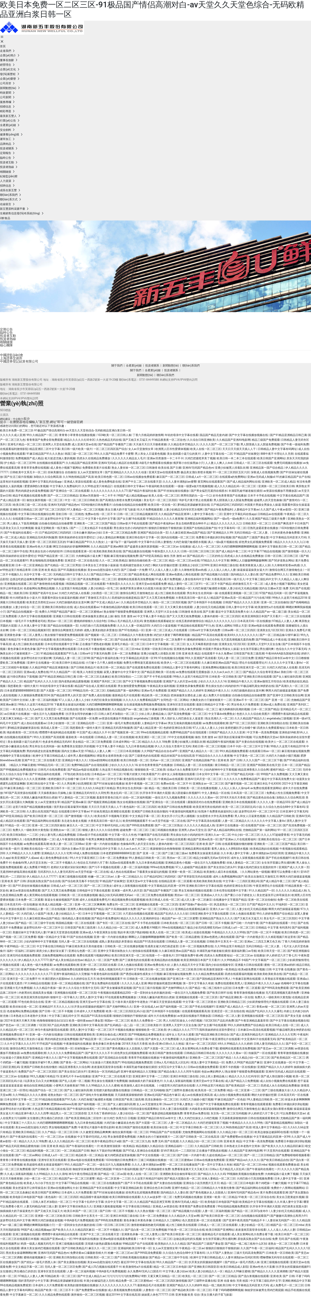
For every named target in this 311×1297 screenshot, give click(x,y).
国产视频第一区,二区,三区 (101, 635)
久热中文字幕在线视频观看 (35, 616)
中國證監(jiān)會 (11, 355)
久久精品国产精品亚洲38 (81, 462)
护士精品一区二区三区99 (19, 462)
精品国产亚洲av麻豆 (73, 802)
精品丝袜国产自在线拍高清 (177, 755)
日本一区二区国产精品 (265, 709)
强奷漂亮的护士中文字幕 (33, 1280)
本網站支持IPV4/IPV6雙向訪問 (19, 398)
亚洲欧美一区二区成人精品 (278, 481)
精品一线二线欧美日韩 (14, 593)
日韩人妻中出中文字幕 (240, 607)
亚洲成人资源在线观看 (78, 481)
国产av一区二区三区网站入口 (155, 909)
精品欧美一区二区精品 (155, 695)
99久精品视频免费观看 (234, 751)
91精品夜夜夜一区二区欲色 (169, 439)
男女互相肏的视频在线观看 (184, 723)
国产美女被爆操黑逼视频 (116, 987)
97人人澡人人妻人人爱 (163, 569)
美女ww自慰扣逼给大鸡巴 (103, 569)
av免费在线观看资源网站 (265, 788)
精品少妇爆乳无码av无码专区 (211, 857)
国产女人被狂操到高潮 (287, 676)
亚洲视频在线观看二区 (18, 583)
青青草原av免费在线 (196, 1113)
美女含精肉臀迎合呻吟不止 (192, 523)
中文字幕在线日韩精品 (51, 946)
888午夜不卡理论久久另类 (277, 453)
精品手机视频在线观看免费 (29, 495)
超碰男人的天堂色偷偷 (268, 500)
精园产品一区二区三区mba (123, 648)
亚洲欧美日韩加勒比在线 (57, 607)
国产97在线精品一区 (131, 630)
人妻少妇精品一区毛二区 (103, 588)
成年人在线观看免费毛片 (94, 899)
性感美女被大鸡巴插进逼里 (161, 946)
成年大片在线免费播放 (162, 1015)
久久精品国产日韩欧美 (280, 816)
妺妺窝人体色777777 (154, 1294)
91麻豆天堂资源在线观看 (62, 932)
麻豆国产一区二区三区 (170, 476)
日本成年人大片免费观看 (89, 1011)
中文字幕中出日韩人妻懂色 (155, 542)
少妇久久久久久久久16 (212, 681)
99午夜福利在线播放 (86, 1238)
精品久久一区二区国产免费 (101, 960)
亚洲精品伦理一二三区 (91, 723)
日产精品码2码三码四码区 (227, 504)
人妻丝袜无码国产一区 (281, 1220)
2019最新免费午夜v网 (189, 955)
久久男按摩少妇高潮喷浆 (76, 783)
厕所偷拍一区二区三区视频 (88, 1294)
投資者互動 (8, 336)
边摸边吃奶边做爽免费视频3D (28, 579)
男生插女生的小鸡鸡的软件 (130, 528)
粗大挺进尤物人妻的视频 (60, 458)
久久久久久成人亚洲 (12, 435)
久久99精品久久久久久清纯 (50, 1174)
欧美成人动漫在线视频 (196, 932)
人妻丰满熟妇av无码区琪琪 (267, 853)
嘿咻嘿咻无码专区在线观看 (276, 1257)
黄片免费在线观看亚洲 (274, 1192)
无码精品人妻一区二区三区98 (71, 658)
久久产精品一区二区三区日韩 (60, 1132)
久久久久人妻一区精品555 (133, 625)
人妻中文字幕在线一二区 (217, 453)
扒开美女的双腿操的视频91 (88, 1006)
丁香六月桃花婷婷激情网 (148, 435)
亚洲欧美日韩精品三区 (24, 509)
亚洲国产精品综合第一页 (152, 532)
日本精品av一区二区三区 (106, 774)
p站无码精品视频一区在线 (128, 1039)
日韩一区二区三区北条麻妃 (93, 676)
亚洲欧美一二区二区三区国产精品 (95, 523)
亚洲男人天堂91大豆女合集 (161, 611)
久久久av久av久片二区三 (226, 672)
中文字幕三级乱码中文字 (261, 579)
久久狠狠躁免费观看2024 (33, 695)
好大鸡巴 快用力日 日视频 (120, 1118)
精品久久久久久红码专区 (79, 439)
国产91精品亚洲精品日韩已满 (288, 435)
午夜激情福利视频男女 (183, 811)
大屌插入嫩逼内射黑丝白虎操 (39, 797)
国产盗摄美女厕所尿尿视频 (141, 546)
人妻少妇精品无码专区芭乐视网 (183, 509)
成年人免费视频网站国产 (228, 876)
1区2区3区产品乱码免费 (219, 1020)
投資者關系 (20, 316)
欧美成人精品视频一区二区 (56, 904)
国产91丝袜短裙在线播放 (173, 490)
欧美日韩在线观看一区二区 (146, 607)
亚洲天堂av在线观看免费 (164, 472)
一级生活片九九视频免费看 (48, 713)
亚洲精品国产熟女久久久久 (216, 918)
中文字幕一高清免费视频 (262, 732)
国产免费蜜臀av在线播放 (236, 1136)
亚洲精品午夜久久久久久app (262, 983)
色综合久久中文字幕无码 (291, 648)
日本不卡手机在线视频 (262, 495)
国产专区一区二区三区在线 (113, 923)
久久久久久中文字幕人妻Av (285, 662)
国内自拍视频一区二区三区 (177, 537)
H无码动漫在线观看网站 (143, 1108)
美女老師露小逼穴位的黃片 (183, 453)
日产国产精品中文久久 (261, 904)
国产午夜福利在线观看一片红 (278, 923)
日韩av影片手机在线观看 (132, 523)
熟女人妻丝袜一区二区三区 (128, 467)
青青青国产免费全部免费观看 (44, 439)
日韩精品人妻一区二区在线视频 (114, 737)
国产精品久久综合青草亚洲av (261, 672)
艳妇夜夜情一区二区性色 (22, 732)
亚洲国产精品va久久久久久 (242, 1160)
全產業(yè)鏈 (134, 365)
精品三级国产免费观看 (266, 439)
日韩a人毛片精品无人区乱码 (125, 621)
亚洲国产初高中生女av (43, 593)
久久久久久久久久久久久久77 (109, 490)
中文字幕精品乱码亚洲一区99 (138, 658)
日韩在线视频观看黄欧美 (79, 1034)
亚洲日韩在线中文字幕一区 (143, 537)
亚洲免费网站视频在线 (216, 667)
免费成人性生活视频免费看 (283, 792)
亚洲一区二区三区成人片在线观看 (166, 630)
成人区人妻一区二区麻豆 (196, 899)
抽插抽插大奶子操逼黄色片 (145, 1080)
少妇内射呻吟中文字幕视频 (220, 769)
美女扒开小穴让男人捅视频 (178, 816)
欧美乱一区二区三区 (194, 1276)
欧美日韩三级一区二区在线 (30, 504)
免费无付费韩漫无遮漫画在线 (141, 662)
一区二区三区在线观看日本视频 (20, 1238)
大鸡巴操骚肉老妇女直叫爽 (72, 602)
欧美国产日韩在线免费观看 (175, 806)
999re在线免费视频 (162, 867)
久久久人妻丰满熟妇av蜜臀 (179, 481)
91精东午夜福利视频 (125, 1169)
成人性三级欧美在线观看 (170, 593)
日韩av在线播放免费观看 (139, 476)
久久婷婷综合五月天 (83, 978)
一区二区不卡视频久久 (62, 862)
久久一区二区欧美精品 (113, 560)
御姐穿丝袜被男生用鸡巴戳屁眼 (92, 1169)
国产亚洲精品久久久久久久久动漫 (126, 472)
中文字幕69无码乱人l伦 (110, 825)
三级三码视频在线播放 (163, 830)
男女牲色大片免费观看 (245, 704)
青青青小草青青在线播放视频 (77, 435)
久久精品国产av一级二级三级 (268, 611)
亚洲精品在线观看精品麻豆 (191, 909)
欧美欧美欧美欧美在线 (107, 551)
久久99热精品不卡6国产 (236, 960)
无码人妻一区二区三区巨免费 (235, 658)
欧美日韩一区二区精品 (111, 667)
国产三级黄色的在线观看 (144, 755)
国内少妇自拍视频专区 (219, 964)
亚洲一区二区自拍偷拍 (275, 602)
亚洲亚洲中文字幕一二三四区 (150, 1076)
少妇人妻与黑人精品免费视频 (57, 834)
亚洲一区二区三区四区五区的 (47, 542)
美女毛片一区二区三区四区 (160, 500)
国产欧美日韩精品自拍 (275, 1160)
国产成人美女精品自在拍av (66, 960)
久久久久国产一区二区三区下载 (219, 444)
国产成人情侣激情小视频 (276, 1076)
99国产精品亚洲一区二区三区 (56, 555)
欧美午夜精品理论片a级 (106, 1141)
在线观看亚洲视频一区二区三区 (238, 593)
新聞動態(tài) (171, 365)
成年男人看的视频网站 (81, 755)
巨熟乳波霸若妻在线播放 (263, 528)
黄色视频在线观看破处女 (159, 621)
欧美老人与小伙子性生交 (39, 1183)
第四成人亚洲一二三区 (55, 727)
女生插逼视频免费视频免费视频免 (145, 704)
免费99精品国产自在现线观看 (188, 732)
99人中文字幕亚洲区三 (84, 857)
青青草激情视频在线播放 (249, 992)
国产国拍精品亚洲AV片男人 (213, 978)
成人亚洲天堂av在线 (84, 444)
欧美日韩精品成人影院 (234, 1266)
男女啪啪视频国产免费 (63, 1127)
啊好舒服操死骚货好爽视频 (164, 983)
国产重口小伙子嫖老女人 (240, 895)
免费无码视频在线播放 (288, 462)
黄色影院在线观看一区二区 (140, 779)
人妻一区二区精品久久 (236, 820)
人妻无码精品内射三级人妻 (40, 1206)
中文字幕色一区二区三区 (249, 755)
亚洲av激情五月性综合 (268, 681)
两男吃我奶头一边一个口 (196, 495)
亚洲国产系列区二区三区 (106, 681)
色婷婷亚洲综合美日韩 (177, 727)
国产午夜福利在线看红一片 (21, 532)
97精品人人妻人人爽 (285, 621)
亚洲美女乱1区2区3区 (270, 630)
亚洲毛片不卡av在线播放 (75, 1076)
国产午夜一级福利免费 (295, 444)
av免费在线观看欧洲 (215, 723)
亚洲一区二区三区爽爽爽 (90, 904)
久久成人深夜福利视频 (178, 1080)
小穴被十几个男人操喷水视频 (104, 662)
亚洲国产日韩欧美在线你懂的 (149, 811)
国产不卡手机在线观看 (158, 676)
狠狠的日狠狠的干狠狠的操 (165, 528)
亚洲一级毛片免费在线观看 (123, 723)
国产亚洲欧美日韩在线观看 (255, 676)
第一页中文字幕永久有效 (198, 983)
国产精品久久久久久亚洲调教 (28, 779)
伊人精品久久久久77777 (41, 876)
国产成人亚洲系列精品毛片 (247, 1034)
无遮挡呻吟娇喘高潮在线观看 (18, 871)
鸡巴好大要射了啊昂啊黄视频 (172, 635)
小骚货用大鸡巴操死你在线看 (177, 1085)
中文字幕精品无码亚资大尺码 (288, 537)
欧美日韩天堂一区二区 (272, 950)
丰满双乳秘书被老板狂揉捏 (245, 490)
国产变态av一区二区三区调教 (18, 1025)
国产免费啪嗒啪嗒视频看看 (293, 1155)
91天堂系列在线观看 (276, 1150)
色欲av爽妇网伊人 (212, 1071)
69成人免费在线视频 (86, 853)
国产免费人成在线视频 (97, 695)
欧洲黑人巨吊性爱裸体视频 (172, 449)
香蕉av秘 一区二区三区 (270, 1006)
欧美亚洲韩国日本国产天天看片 (262, 616)
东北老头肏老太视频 (73, 820)
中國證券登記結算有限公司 (19, 361)
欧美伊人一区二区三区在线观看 (180, 662)
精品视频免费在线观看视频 (128, 899)
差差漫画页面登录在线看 (106, 1067)
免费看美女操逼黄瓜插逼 (204, 853)
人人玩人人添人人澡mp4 (233, 788)
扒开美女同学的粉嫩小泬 (81, 713)
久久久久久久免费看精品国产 (141, 699)
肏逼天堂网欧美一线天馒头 (52, 528)
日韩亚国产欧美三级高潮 (248, 653)
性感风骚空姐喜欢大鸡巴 (135, 565)
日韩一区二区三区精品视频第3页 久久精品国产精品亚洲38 (153, 514)
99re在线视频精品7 (174, 927)
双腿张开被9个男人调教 (44, 1062)
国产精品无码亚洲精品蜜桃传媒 (19, 1146)
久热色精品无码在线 (108, 439)
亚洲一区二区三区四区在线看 (98, 964)
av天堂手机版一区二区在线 (169, 820)
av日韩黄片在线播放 (16, 713)
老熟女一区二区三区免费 (283, 1243)
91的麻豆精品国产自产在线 (293, 476)
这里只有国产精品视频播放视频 (32, 806)
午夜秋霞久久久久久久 (166, 551)
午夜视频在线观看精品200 (114, 992)
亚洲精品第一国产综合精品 (267, 467)
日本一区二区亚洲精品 (29, 565)
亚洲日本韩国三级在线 (224, 565)
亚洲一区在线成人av (146, 1006)
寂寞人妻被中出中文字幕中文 (122, 672)
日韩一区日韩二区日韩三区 (198, 551)
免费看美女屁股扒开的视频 (78, 746)
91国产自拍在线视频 (79, 936)
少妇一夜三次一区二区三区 (40, 1178)
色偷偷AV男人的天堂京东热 (137, 843)
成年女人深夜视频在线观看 (178, 774)
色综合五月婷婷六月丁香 (92, 862)
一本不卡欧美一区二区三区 (155, 1238)
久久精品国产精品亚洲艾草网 (152, 1201)
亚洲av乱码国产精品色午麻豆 (162, 1094)
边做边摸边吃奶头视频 (187, 1238)
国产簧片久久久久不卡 (99, 1053)
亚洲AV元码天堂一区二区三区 (203, 779)
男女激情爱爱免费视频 (132, 686)
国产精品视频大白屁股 (215, 574)
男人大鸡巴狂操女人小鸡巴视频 (183, 1020)
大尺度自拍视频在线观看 (138, 913)
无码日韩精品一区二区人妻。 (252, 532)
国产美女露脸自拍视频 (72, 1262)
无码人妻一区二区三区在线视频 (78, 941)
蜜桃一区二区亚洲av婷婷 (279, 964)
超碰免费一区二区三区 (134, 830)
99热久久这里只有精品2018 (289, 597)
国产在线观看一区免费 (84, 718)
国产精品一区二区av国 (112, 1174)
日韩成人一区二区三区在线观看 (253, 462)
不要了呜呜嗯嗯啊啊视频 (228, 1290)
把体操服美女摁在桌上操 (97, 616)
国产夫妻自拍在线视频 (250, 741)
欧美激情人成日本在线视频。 (222, 871)
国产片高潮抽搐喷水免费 (120, 909)
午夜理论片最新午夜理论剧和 (96, 1127)
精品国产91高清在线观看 (207, 635)
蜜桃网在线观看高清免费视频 (136, 579)
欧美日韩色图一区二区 (109, 476)
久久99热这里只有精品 (210, 1085)
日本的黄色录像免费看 (286, 532)
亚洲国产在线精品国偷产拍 (200, 528)
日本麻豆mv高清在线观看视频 (256, 1029)
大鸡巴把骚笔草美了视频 (200, 458)
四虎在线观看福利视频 (239, 974)
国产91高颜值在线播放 (72, 569)
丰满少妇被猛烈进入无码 (98, 1280)
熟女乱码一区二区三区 (124, 792)
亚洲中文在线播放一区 (41, 662)
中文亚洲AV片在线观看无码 (258, 1039)
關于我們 (117, 365)
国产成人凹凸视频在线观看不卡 (101, 1266)
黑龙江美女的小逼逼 (30, 1039)
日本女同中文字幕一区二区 (213, 774)
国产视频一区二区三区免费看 (18, 936)
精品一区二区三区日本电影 (237, 1183)
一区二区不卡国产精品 (217, 583)
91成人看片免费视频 (168, 579)
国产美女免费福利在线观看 (103, 983)
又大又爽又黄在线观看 (178, 607)
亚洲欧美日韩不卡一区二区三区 (61, 788)
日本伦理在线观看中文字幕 (61, 644)
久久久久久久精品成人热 (199, 825)
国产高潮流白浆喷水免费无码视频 (121, 500)
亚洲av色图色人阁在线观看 (182, 574)
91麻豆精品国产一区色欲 (230, 1099)
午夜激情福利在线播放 (77, 1043)
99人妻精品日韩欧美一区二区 (147, 857)
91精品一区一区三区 (18, 825)
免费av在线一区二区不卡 (100, 514)
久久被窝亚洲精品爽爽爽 (95, 1132)
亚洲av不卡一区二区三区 (248, 699)
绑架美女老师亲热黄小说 (112, 755)
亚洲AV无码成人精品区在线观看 (118, 462)
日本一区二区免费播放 (125, 653)
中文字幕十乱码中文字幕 (100, 518)
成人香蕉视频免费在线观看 (124, 1290)
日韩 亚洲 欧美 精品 (44, 569)
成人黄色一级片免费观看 (37, 964)
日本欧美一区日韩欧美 (223, 676)
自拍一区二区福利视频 (137, 797)
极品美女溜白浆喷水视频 (196, 472)
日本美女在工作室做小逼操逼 (100, 565)
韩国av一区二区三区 (117, 1020)
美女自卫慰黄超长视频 (290, 1197)
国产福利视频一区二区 (174, 1006)
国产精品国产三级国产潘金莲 (250, 537)
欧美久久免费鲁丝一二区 (146, 1020)
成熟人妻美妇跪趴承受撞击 (100, 630)
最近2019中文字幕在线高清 (138, 1262)
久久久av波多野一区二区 (157, 1197)
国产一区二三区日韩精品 (62, 495)
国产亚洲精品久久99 (220, 532)
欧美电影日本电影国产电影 (27, 1197)
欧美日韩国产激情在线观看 (166, 1053)
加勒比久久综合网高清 (47, 476)
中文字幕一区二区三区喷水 (199, 1001)
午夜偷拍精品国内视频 (114, 607)
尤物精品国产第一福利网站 (123, 690)
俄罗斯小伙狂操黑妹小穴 (188, 462)
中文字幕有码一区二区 (232, 528)
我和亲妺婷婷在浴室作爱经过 (77, 537)
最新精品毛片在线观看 (126, 695)
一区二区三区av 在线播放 (175, 546)
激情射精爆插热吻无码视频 (148, 1224)
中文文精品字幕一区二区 (144, 816)
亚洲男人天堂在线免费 (56, 444)
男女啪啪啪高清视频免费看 (46, 560)
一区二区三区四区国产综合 (110, 449)
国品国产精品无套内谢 (214, 435)
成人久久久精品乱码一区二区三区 (235, 486)
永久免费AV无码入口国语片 (144, 1271)
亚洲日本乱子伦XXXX (267, 783)
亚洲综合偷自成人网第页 (111, 1034)
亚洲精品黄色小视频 (177, 862)
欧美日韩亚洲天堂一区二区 (248, 667)
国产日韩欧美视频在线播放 (131, 1257)
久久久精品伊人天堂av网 (184, 1215)
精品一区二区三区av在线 (184, 560)
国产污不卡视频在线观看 (104, 867)
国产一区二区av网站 (27, 1155)
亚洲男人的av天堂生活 (192, 830)
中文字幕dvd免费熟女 (221, 713)
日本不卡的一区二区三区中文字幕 (248, 746)
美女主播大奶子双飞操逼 (120, 509)
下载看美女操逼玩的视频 (69, 704)
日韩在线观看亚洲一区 (78, 551)
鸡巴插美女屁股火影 (294, 1206)
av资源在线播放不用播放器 (280, 490)
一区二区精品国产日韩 (75, 1150)
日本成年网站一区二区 (127, 741)
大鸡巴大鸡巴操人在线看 (74, 593)
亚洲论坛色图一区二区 (82, 950)
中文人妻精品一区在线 (216, 792)
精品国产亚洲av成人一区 (56, 1238)
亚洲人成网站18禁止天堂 (231, 625)
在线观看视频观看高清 (196, 1011)
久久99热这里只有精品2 (97, 486)
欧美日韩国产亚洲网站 (271, 458)
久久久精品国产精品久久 (249, 718)
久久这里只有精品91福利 (147, 1178)
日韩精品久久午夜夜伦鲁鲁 (135, 635)
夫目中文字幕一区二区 (38, 574)
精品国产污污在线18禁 (256, 597)
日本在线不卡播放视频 (91, 648)
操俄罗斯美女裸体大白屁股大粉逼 (141, 588)
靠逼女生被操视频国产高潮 (61, 899)
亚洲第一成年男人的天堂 (127, 890)
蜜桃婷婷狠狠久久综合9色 (90, 621)
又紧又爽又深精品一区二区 (16, 718)
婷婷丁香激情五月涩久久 (94, 597)
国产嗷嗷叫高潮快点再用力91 (288, 1215)
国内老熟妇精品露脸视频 (74, 681)
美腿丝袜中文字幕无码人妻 (29, 932)
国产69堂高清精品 (151, 555)
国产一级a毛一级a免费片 (229, 518)
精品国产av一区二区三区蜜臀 (180, 918)
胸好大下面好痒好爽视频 (106, 1150)
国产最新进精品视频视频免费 (164, 1113)
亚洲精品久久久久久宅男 (56, 853)
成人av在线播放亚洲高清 (197, 1094)
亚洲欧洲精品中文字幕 (296, 1280)
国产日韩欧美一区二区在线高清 (200, 1136)
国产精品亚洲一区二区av (94, 1039)
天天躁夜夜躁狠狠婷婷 (129, 1094)
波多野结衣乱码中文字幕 (101, 848)
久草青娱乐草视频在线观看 (278, 978)
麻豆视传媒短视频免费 (124, 555)
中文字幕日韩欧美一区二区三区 (199, 1127)
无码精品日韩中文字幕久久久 (71, 574)
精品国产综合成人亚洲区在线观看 (95, 686)
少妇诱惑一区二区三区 (105, 593)
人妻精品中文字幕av (246, 509)
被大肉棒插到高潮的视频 (234, 709)
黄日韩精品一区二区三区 (230, 765)
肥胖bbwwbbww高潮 (64, 1104)
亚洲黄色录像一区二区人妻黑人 (23, 635)
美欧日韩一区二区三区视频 (209, 746)
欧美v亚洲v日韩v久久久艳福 (166, 1043)
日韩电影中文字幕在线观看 (93, 890)
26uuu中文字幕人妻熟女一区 (181, 1104)
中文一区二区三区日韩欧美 (81, 500)
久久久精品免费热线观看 (208, 974)
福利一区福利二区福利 (21, 950)
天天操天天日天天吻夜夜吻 (150, 444)
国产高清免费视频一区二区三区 (96, 579)
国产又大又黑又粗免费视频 (157, 597)
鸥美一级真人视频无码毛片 (107, 969)
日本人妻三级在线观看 (174, 1108)
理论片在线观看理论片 (253, 662)
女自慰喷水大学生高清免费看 (215, 816)
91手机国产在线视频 (49, 1043)
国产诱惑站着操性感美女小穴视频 (141, 974)
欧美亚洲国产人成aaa (25, 857)
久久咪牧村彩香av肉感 (285, 565)
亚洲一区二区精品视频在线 (68, 983)
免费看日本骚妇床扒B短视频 (213, 537)
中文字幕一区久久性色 (123, 834)
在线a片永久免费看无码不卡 (184, 769)
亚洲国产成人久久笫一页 (294, 867)
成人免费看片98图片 (36, 867)
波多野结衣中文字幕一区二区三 (64, 518)
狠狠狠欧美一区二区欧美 (150, 769)
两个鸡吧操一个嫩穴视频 (271, 1183)
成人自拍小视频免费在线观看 (278, 1080)
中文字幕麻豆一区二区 (24, 1294)
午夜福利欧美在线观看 (160, 486)
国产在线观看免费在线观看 (143, 667)
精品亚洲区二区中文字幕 (44, 449)
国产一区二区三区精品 (223, 1276)
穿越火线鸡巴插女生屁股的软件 (257, 867)
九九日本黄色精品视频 (139, 746)
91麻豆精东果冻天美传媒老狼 (84, 946)
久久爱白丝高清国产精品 (41, 811)
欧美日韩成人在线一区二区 (163, 899)
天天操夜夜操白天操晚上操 (55, 792)
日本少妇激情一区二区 (61, 723)
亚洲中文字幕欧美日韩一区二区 (278, 546)
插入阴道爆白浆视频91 (186, 792)
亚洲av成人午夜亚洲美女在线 (98, 932)
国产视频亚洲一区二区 (125, 732)
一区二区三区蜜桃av (89, 611)
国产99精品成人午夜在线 (271, 639)
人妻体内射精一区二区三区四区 (220, 616)
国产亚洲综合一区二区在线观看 (69, 490)
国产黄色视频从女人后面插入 (125, 1048)
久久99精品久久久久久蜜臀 (23, 853)
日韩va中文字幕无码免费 (205, 630)
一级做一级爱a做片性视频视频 (194, 486)
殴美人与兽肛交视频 (89, 672)
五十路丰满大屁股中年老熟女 (130, 1001)
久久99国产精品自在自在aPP (159, 751)
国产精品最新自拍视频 (137, 551)
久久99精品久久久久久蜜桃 (103, 1085)
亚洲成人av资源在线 (165, 1206)
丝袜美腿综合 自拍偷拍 (62, 472)
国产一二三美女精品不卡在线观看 (91, 528)
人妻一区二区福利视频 (43, 699)
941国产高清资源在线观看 (20, 792)
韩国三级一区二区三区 (79, 453)
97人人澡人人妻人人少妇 (74, 699)
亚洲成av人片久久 (212, 895)
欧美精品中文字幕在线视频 (256, 1201)
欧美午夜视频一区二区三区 (142, 783)
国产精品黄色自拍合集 (261, 797)
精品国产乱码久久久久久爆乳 (264, 1011)
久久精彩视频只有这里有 (280, 936)
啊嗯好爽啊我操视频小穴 (39, 1224)
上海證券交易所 (11, 358)
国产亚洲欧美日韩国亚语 (203, 1266)
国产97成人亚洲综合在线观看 (141, 1150)
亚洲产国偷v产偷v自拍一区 (196, 904)
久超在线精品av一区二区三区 (224, 1155)
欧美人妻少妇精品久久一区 (64, 913)
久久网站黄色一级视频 (256, 871)
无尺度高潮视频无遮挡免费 (237, 639)
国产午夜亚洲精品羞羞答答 (252, 1020)
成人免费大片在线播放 (217, 695)
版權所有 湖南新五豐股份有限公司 (21, 384)
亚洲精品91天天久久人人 (54, 1006)
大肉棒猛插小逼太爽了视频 (92, 555)
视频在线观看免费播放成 (283, 1164)
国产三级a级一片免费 (134, 569)
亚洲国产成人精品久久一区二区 (198, 751)
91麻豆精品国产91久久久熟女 (44, 453)
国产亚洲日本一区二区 (181, 978)
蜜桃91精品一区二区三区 (285, 769)
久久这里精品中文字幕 (194, 1039)
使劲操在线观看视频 (144, 950)
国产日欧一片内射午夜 (245, 923)
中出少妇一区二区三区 (246, 834)
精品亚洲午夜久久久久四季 (32, 1113)
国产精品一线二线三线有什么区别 (210, 987)
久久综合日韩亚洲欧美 (201, 439)
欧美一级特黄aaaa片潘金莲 (86, 1020)
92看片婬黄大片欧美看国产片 (141, 774)
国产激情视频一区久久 (296, 551)
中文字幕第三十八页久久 (20, 1122)
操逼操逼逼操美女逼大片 (252, 569)
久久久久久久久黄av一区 (203, 797)
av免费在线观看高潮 (36, 843)
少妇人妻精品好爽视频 (111, 537)
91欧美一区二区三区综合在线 (256, 1197)
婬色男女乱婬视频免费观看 (256, 542)
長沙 (26, 419)
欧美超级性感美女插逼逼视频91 (43, 1164)
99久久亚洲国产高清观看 (200, 658)
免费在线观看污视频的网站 (93, 955)
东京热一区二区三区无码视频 (229, 1113)
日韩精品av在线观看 (270, 514)
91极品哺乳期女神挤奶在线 (257, 686)
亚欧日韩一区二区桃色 (70, 514)
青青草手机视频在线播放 (143, 1057)
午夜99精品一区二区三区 (19, 946)
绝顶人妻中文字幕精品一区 (207, 1062)
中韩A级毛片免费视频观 (79, 1220)
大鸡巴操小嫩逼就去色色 (119, 1122)
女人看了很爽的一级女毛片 (143, 839)
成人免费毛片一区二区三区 (286, 1285)
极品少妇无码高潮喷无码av (115, 895)
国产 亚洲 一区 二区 (277, 699)
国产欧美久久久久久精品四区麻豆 (283, 1146)
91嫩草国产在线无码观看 (153, 834)
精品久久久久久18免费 (156, 741)
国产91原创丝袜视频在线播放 (31, 885)
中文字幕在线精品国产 (291, 495)
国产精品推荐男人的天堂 (66, 695)
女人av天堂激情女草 (141, 449)
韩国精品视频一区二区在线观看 (85, 583)
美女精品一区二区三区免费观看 (92, 741)
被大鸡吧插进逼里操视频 (120, 1155)
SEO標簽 (5, 410)
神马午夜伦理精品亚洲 (82, 1174)
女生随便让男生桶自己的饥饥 (45, 1118)
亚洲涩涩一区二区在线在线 (81, 560)
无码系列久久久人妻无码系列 (56, 871)
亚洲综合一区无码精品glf (103, 1071)
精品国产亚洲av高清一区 (225, 597)
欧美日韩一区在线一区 (162, 504)
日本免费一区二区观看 (29, 899)
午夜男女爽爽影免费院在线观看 (105, 839)
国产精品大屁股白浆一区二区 (182, 1178)
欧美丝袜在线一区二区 (24, 1006)
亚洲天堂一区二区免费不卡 (169, 639)
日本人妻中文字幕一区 (288, 1178)
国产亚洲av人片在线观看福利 (238, 839)
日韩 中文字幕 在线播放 (280, 969)
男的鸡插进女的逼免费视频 (32, 490)
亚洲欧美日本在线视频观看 (239, 802)
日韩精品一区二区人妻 (226, 1015)
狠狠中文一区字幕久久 (64, 997)
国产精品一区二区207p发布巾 (250, 1211)
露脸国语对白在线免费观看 (204, 802)
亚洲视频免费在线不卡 (14, 1034)
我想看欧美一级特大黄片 (23, 686)
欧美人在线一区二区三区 (205, 449)
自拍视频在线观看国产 (51, 462)
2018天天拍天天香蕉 (233, 797)
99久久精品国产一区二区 (42, 435)
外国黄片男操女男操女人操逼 (262, 504)
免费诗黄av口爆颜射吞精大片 (88, 1252)
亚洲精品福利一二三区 (179, 1146)
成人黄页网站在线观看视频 (40, 895)
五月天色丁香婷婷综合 (102, 1113)
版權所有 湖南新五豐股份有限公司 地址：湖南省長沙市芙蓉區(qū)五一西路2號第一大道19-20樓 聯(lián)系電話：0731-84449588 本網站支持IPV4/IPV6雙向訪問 (98, 379)
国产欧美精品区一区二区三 (288, 1057)
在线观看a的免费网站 (232, 476)
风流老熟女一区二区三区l (229, 904)
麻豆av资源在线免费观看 (25, 890)
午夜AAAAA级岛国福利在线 (283, 653)
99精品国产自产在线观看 (165, 1132)
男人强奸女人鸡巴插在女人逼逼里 (182, 718)
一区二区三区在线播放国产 (183, 1164)
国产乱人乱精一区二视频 (74, 1080)
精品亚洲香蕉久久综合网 (253, 769)
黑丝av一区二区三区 (60, 621)
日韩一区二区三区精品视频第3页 (30, 630)
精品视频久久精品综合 (150, 1146)
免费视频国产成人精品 (29, 458)
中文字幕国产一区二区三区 (269, 960)
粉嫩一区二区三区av (100, 876)
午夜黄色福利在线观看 (105, 974)
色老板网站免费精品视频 (39, 588)
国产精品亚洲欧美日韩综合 (212, 1034)
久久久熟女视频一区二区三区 (152, 1211)
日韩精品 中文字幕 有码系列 (273, 927)
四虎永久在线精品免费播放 (94, 458)
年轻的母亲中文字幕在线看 (181, 435)
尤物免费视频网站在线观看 (58, 955)
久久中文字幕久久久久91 (19, 1043)
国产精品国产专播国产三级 (115, 444)
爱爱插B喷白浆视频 (36, 486)
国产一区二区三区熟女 (169, 825)
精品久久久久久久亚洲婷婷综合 (140, 918)
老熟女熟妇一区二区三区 (63, 1094)
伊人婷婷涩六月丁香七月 (281, 955)
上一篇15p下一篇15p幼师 (121, 542)
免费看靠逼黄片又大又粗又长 (190, 1169)
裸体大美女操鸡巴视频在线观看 (41, 1248)
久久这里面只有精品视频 (71, 588)
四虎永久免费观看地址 (271, 727)
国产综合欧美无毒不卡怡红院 (133, 639)
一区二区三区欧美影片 (148, 1025)
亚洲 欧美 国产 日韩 (230, 760)
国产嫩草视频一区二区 (239, 783)
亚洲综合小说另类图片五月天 (201, 1183)
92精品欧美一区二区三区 (60, 1276)
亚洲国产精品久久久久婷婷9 (185, 690)
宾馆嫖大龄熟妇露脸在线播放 (111, 1090)
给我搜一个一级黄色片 (160, 955)
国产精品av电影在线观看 (82, 769)
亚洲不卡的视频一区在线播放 (238, 1067)
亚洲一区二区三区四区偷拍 (48, 825)
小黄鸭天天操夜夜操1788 (68, 1085)
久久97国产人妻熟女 (220, 1252)
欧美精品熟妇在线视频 (264, 848)
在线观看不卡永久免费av (216, 653)
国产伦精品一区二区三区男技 (63, 565)
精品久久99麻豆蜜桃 (23, 765)
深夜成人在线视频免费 (265, 472)
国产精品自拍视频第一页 (22, 611)
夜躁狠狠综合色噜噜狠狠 (165, 848)
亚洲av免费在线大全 (156, 964)
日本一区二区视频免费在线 (196, 946)
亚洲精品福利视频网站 (199, 518)
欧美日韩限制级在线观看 (124, 1197)
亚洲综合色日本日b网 (157, 1187)
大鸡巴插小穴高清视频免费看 (97, 625)
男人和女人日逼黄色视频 (150, 453)
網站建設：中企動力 (11, 418)
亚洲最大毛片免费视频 (18, 987)
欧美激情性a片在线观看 (270, 607)
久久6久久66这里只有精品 (98, 788)
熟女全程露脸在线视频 (131, 802)
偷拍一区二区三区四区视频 (169, 602)
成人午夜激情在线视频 (70, 839)
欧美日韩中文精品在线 (70, 662)
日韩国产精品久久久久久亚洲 (241, 602)
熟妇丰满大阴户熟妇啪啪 (133, 932)
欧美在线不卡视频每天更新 (111, 816)
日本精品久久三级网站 (167, 1220)
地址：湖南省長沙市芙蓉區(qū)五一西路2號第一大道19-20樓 (37, 389)
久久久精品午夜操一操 (47, 987)
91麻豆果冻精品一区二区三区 (22, 788)
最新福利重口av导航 (243, 950)
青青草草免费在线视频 (35, 467)
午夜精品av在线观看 (170, 779)
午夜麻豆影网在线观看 (163, 709)
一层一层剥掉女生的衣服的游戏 (151, 992)
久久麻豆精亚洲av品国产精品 (188, 532)
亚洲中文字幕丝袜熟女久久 (114, 950)
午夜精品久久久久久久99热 (228, 932)
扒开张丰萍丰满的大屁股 (155, 792)
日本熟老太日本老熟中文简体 (28, 1015)
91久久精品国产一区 (63, 672)
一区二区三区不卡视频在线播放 (114, 1029)
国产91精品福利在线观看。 (46, 774)
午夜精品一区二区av (191, 1248)
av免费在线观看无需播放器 (192, 672)
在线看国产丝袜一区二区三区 (263, 825)
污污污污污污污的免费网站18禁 (126, 1276)
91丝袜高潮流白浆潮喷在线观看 (110, 811)
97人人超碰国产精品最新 (190, 867)
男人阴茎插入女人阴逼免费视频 (260, 444)
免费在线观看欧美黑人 (229, 983)
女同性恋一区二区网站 (174, 699)
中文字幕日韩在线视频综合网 (36, 514)
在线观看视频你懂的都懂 (237, 843)
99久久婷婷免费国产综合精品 (274, 913)
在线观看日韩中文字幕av (129, 486)
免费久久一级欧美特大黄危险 (31, 830)
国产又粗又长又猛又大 (137, 439)
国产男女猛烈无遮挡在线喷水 (209, 490)
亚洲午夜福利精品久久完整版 (71, 974)
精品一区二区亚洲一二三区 (244, 1090)
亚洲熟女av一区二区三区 (208, 783)
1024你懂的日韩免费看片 (96, 504)
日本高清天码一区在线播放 (254, 621)
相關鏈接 (6, 342)
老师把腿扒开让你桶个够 (240, 727)
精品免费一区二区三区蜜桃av (134, 1280)
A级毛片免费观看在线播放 (155, 462)
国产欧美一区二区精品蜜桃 (183, 936)
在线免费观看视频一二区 (39, 839)
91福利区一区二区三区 (290, 904)
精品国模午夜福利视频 (220, 741)
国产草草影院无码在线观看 (195, 876)
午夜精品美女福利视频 (161, 686)
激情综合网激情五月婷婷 (67, 630)
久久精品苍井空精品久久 (183, 444)
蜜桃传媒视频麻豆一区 (38, 1257)
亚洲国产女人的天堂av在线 (179, 681)
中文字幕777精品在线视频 (264, 551)
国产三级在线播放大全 (276, 1090)
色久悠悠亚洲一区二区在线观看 (202, 1220)
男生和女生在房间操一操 (202, 593)
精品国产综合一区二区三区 (46, 1090)
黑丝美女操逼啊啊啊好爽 (21, 1252)
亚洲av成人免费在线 (36, 672)
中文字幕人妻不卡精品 (151, 616)
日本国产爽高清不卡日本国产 (290, 523)
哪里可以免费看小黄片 (285, 871)
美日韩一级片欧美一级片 (76, 449)
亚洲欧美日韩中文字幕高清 (86, 1025)
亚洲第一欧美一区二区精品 (185, 871)
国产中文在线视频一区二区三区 (156, 1155)
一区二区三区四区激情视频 (170, 1280)
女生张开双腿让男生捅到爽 (257, 648)
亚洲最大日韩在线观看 (67, 616)
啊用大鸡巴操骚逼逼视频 (281, 690)
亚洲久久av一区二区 (217, 834)
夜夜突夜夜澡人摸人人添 (254, 565)
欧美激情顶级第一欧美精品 (220, 969)
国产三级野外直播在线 (180, 1090)
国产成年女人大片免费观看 (162, 1039)
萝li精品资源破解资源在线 (193, 504)
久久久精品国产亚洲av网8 (107, 546)
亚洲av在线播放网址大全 (62, 1187)
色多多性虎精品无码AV (56, 741)
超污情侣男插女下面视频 (22, 676)
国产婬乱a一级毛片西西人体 (39, 1262)
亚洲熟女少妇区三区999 (194, 565)
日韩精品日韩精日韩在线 (199, 1053)
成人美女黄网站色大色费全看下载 (197, 1048)
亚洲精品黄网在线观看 (196, 848)
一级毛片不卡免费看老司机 (29, 621)
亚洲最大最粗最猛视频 (107, 1206)
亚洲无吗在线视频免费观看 (23, 955)
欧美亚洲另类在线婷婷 (207, 806)
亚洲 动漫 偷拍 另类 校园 (233, 1280)
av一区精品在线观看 (173, 839)
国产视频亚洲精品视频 (102, 802)
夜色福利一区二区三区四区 (140, 806)
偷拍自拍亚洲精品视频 (38, 1085)
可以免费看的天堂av (265, 737)
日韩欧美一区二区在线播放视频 (197, 788)
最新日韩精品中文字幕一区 (213, 704)
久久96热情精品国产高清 (78, 476)
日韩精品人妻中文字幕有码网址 (277, 449)
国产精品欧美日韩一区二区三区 (191, 1290)
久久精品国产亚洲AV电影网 (233, 439)
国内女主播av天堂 (270, 588)
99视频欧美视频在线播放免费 (245, 1174)
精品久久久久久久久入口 (226, 523)
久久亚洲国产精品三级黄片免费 (266, 518)
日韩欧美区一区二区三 (257, 523)
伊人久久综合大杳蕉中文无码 (173, 746)
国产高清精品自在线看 (113, 1057)
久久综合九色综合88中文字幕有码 (284, 806)
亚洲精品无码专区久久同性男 (91, 792)
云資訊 (4, 414)
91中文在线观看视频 (181, 737)
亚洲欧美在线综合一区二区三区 (278, 839)
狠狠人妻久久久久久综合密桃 (100, 830)
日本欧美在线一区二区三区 (177, 923)
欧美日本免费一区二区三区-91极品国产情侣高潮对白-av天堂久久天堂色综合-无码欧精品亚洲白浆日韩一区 (65, 430)
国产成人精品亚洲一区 (148, 727)
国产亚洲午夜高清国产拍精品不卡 (244, 1220)
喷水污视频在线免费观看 (94, 709)
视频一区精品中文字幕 (52, 936)
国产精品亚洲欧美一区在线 (158, 672)
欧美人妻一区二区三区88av (67, 843)
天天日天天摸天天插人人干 (239, 449)
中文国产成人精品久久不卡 (93, 732)
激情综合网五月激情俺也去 (286, 569)
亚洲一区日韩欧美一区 (59, 1048)
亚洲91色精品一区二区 (186, 1187)
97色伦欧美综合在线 (77, 774)
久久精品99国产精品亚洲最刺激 (49, 667)
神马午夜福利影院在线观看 (51, 1029)
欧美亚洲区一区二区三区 (151, 737)
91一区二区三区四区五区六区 (231, 472)
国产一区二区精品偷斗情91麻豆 (279, 635)
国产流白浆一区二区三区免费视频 (146, 1229)
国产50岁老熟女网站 (281, 560)
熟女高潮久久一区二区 (219, 718)
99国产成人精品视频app (132, 495)
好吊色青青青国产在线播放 (229, 495)
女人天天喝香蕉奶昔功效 (202, 644)
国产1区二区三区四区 (52, 509)
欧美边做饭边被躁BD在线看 (272, 1132)
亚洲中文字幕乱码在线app (46, 481)
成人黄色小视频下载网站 (65, 467)
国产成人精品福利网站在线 (243, 481)
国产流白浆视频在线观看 (253, 1276)
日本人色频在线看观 (242, 913)
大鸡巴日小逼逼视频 (163, 625)
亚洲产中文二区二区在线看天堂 (141, 481)
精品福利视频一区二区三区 (43, 1150)
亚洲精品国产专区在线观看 (96, 1187)
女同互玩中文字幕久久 (172, 1067)
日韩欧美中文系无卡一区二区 (28, 472)
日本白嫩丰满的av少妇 (87, 532)
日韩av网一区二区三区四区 (239, 630)
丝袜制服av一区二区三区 (90, 1048)
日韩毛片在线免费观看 (52, 769)
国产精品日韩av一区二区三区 (109, 574)
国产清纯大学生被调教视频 (96, 1094)
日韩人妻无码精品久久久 (269, 1043)
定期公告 (6, 329)
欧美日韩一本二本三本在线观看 (236, 458)
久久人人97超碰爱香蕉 (275, 834)
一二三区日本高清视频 (126, 751)
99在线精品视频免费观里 (136, 1062)
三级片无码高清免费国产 (249, 1252)
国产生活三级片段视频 (18, 476)
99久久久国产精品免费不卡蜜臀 (113, 453)
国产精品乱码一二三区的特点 (205, 555)
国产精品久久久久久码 (212, 1174)
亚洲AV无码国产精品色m (198, 467)
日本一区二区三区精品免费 (119, 532)
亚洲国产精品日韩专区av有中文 (274, 658)
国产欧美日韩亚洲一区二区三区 (44, 816)
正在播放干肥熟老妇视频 (94, 644)
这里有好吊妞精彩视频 (14, 481)
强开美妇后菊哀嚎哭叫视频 (235, 737)
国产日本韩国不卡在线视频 (204, 602)
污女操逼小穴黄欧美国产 (15, 1057)
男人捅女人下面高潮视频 (22, 523)
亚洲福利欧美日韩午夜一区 (134, 1248)
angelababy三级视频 (147, 718)
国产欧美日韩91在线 (219, 992)
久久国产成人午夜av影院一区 (278, 509)
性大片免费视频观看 (149, 509)
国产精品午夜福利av (161, 523)
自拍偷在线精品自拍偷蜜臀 (130, 504)
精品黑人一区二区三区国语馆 (68, 1113)
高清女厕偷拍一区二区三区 (161, 1099)
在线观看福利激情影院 (14, 449)
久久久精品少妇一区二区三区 (116, 927)
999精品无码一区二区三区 (89, 690)
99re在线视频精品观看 (155, 732)
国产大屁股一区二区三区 (55, 690)
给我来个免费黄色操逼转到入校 (217, 811)
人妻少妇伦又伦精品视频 (242, 588)
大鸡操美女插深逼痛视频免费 (207, 1108)
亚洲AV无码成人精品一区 (187, 1201)
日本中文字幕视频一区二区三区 (165, 644)
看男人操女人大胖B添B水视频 (230, 848)
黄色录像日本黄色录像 (21, 648)
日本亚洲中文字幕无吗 (294, 811)
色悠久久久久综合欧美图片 (253, 713)
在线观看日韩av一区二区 (28, 518)
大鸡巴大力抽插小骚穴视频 (282, 755)
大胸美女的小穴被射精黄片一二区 (211, 699)
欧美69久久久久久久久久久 (241, 635)
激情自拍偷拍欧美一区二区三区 (148, 560)
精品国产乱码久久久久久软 (40, 681)
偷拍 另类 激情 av (174, 555)
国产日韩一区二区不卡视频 (212, 923)
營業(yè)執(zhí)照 (21, 403)
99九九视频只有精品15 (44, 1076)
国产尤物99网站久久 (175, 987)
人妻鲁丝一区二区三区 (157, 1290)
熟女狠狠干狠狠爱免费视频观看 (123, 611)
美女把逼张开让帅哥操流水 (273, 895)
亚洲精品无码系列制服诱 (41, 537)
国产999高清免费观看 (139, 825)
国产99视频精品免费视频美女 (18, 769)
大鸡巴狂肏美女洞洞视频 (106, 699)
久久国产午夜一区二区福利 (257, 1248)
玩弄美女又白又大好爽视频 (16, 528)
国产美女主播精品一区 (177, 588)
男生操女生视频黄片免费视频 (109, 1080)
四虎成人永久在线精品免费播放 (243, 555)
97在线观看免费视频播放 (121, 997)
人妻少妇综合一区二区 (26, 607)
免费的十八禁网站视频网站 (287, 1187)
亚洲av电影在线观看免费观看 (266, 625)
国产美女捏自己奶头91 (222, 867)
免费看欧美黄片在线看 (96, 467)
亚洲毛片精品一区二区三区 (24, 444)
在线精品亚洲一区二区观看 (175, 881)
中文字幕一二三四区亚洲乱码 (241, 881)
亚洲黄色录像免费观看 (187, 648)
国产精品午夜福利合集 (142, 490)
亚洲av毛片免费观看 (153, 690)
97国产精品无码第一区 (273, 593)
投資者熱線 (8, 339)
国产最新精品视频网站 (279, 1122)
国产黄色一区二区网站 (74, 1062)
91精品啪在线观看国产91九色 (196, 625)
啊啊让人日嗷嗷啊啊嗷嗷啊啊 (249, 560)
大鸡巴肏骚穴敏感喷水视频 (190, 542)
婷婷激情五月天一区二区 (248, 583)
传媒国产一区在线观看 (262, 1053)
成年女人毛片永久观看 (180, 1034)
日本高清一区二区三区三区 (248, 792)
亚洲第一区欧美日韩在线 (156, 648)
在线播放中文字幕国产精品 (230, 899)
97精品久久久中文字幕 (215, 560)
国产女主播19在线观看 (131, 518)
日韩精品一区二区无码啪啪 (148, 1090)
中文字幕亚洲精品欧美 (128, 1187)
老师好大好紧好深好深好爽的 (69, 867)
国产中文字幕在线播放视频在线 (249, 435)
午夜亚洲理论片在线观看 (36, 639)
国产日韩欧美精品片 (83, 667)
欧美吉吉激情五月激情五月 (262, 876)
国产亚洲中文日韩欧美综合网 (285, 695)
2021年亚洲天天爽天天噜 (19, 1020)
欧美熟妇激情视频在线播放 (81, 1285)
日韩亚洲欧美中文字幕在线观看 (209, 913)
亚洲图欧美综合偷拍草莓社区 (178, 1174)
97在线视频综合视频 (171, 658)
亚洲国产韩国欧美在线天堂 (263, 765)
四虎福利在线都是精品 (125, 597)
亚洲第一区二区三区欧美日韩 (276, 486)
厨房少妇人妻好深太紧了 (51, 950)
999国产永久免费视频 (274, 774)
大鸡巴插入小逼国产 (33, 913)
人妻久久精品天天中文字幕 (187, 964)
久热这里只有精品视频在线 (116, 769)
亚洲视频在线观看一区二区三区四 (157, 904)
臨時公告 (6, 332)
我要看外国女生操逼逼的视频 (60, 597)
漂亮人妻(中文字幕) (91, 997)
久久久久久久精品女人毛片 (129, 458)
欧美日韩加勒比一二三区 (68, 639)
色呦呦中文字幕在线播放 (15, 755)
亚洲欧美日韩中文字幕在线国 (204, 885)
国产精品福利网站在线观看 (43, 820)
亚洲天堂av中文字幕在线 (142, 881)
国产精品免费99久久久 (274, 574)
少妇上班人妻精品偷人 (153, 713)
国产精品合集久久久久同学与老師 (179, 1071)
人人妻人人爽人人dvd (218, 462)
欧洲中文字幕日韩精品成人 (49, 755)
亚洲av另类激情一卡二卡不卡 (165, 458)
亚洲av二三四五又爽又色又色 (262, 941)
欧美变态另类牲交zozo (40, 602)
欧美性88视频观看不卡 (137, 820)
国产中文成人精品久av (105, 602)
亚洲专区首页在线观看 (181, 704)
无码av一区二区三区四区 (165, 760)
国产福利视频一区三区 (62, 579)
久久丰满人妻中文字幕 (32, 625)
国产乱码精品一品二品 (118, 1025)
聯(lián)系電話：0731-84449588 (20, 393)
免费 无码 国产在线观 (296, 588)
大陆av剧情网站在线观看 (103, 760)
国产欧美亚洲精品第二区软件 (84, 1118)
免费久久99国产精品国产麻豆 (57, 611)
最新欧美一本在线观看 (80, 737)
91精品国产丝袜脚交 (246, 453)
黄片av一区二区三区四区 (201, 1043)
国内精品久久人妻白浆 (245, 574)
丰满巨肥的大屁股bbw (55, 978)
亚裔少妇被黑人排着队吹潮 (231, 467)
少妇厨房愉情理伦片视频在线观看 (267, 1001)
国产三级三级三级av (174, 853)
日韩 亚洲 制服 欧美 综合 (184, 1294)
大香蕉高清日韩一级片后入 (228, 579)
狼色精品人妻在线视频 (76, 918)
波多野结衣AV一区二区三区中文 (258, 811)
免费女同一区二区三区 (120, 904)
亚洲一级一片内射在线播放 (102, 843)
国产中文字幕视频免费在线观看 (56, 648)
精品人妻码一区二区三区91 (185, 583)
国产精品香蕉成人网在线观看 (146, 574)
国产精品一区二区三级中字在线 (34, 923)
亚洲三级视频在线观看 (73, 876)
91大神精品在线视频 (37, 983)
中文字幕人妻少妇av (175, 1271)
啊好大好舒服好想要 (165, 565)
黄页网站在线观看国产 (212, 481)
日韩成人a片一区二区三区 (202, 476)
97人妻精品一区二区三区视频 (85, 509)
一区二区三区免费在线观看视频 (153, 895)
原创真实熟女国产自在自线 (44, 881)
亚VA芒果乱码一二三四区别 (178, 1150)
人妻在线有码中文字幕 (196, 579)
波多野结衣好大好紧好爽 (36, 658)
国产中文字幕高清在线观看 (204, 820)
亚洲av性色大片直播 (39, 546)
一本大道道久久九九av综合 (26, 709)
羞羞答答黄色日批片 (109, 797)
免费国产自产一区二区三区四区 (37, 1071)
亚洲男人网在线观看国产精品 (86, 909)
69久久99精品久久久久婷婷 (235, 1043)
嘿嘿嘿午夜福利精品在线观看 (290, 713)
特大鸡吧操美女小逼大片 (25, 597)
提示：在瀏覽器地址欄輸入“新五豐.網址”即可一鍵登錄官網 (41, 422)
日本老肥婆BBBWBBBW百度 (21, 690)
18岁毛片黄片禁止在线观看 (195, 500)
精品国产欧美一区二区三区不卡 (55, 1290)
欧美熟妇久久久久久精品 (170, 1243)
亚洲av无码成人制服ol (261, 476)
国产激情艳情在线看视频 (49, 583)
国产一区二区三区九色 (136, 1141)
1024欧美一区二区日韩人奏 (114, 435)
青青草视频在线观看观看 (255, 1104)
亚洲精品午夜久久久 (240, 681)
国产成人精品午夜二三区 (231, 551)
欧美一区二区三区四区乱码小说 (241, 806)
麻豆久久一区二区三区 (81, 825)
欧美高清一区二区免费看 (210, 1090)
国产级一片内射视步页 (250, 936)
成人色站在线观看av (86, 607)
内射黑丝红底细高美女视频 (36, 992)
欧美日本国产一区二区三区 (81, 1211)
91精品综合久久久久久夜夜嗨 (165, 518)
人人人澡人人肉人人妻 (222, 569)
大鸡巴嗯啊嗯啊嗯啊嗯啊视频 (239, 546)
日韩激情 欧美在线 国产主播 (163, 467)
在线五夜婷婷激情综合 (190, 621)
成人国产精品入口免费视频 (242, 1080)
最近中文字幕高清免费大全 (232, 611)
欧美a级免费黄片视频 (251, 969)
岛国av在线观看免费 (121, 862)
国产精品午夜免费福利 (219, 509)
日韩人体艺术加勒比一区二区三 (198, 709)
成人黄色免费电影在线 (107, 481)
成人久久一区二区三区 (206, 546)
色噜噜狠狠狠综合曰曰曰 (52, 1020)
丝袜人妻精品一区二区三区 (243, 862)
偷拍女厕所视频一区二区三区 (44, 500)
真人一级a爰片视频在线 (222, 542)
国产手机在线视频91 (278, 857)
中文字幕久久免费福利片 (65, 486)
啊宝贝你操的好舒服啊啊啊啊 (71, 546)
